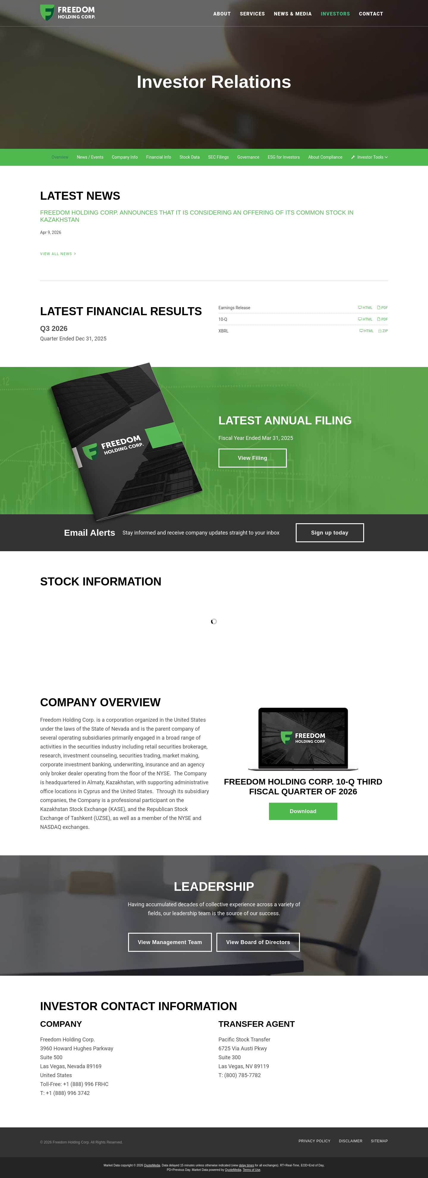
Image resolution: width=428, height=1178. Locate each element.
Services (252, 14)
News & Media (293, 14)
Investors (335, 14)
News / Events (90, 157)
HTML (365, 308)
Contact (371, 14)
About (222, 14)
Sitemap (379, 1141)
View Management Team (170, 942)
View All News (56, 254)
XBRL (223, 331)
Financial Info (158, 157)
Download (313, 814)
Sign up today (330, 533)
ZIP (383, 331)
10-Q (222, 319)
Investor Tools (371, 157)
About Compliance (325, 157)
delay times (246, 1165)
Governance (248, 157)
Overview (59, 157)
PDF (382, 308)
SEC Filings (218, 157)
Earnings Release (234, 307)
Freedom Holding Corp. (71, 1142)
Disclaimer (350, 1141)
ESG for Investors (284, 157)
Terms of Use (251, 1169)
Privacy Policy (315, 1141)
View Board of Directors (258, 942)
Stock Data (190, 157)
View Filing (252, 458)
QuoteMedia (152, 1165)
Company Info (125, 157)
